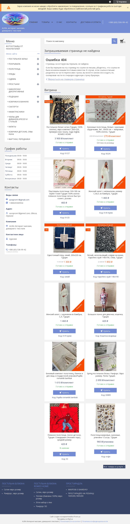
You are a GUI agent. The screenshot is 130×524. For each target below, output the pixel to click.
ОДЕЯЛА (12, 79)
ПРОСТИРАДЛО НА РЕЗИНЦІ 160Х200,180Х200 (81, 494)
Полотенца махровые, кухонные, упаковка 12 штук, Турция (105, 436)
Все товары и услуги (113, 466)
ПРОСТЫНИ (14, 84)
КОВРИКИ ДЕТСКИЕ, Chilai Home (20, 132)
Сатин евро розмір (12, 489)
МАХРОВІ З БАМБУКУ (78, 489)
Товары (45, 22)
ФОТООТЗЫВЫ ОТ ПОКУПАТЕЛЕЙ (14, 47)
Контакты (71, 22)
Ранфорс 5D (41, 506)
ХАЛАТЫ (12, 126)
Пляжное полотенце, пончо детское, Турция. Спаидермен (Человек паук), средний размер (64, 437)
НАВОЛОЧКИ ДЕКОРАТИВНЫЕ (16, 90)
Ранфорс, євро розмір (14, 493)
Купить (65, 148)
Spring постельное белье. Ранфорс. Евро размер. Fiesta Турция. (105, 374)
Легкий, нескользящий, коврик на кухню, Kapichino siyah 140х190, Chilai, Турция (105, 256)
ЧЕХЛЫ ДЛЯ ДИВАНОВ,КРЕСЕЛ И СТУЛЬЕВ (18, 119)
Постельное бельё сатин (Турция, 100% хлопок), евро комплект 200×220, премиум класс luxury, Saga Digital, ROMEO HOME (64, 130)
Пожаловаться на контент (70, 521)
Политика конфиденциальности (95, 521)
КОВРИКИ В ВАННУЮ (19, 101)
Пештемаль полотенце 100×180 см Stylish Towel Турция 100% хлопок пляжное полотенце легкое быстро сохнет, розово (64, 195)
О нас (59, 22)
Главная (33, 22)
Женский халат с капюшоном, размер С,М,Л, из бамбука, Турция (105, 192)
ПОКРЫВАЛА (14, 64)
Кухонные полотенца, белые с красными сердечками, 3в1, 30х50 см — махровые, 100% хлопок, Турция (105, 129)
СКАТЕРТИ (13, 106)
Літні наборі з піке (44, 502)
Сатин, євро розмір (44, 492)
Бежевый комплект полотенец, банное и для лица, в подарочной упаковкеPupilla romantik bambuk (64, 376)
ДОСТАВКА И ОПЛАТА (91, 22)
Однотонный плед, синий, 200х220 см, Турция (64, 256)
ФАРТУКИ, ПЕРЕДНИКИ (19, 139)
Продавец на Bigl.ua (65, 519)
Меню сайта (11, 54)
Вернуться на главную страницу (66, 79)
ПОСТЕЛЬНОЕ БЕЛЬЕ (18, 59)
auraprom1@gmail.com (19, 200)
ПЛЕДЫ (12, 74)
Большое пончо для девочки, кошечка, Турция (105, 315)
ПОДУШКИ (13, 96)
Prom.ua (77, 516)
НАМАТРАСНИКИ (16, 111)
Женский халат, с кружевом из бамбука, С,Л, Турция (64, 315)
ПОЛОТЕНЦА (14, 69)
